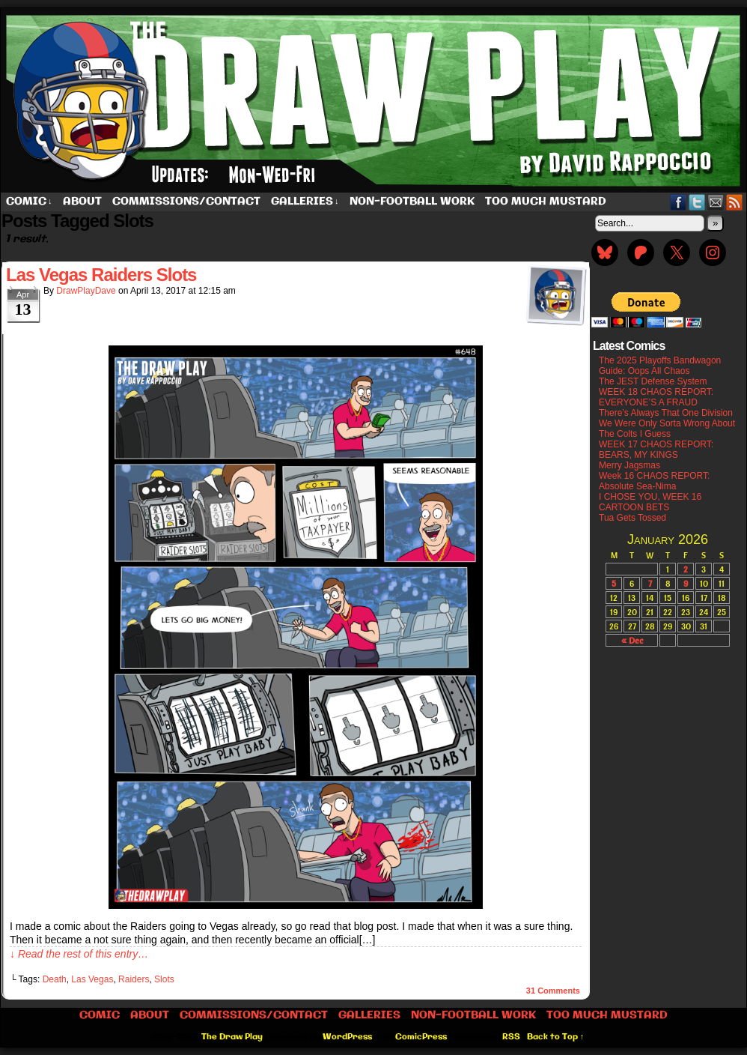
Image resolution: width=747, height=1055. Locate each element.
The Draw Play (232, 1037)
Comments (553, 990)
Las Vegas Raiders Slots (101, 274)
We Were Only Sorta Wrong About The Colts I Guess (667, 428)
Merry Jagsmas (629, 465)
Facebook (678, 202)
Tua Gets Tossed (632, 518)
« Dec (632, 640)
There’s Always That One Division (666, 413)
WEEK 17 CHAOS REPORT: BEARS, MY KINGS (656, 449)
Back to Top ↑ (556, 1037)
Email (716, 202)
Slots (164, 979)
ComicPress (421, 1037)
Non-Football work (412, 201)
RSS (734, 202)
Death (55, 979)
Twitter (697, 202)
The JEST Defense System (653, 381)
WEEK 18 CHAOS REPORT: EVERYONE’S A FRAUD (656, 397)
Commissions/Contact (186, 201)
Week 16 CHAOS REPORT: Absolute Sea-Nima (654, 481)
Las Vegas (92, 979)
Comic (29, 202)
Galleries (305, 202)
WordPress (347, 1037)
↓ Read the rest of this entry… (79, 954)
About (82, 201)
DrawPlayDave (85, 290)
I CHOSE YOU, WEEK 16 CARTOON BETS (650, 502)
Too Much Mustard (545, 201)
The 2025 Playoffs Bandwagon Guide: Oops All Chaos (660, 365)
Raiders (133, 979)
